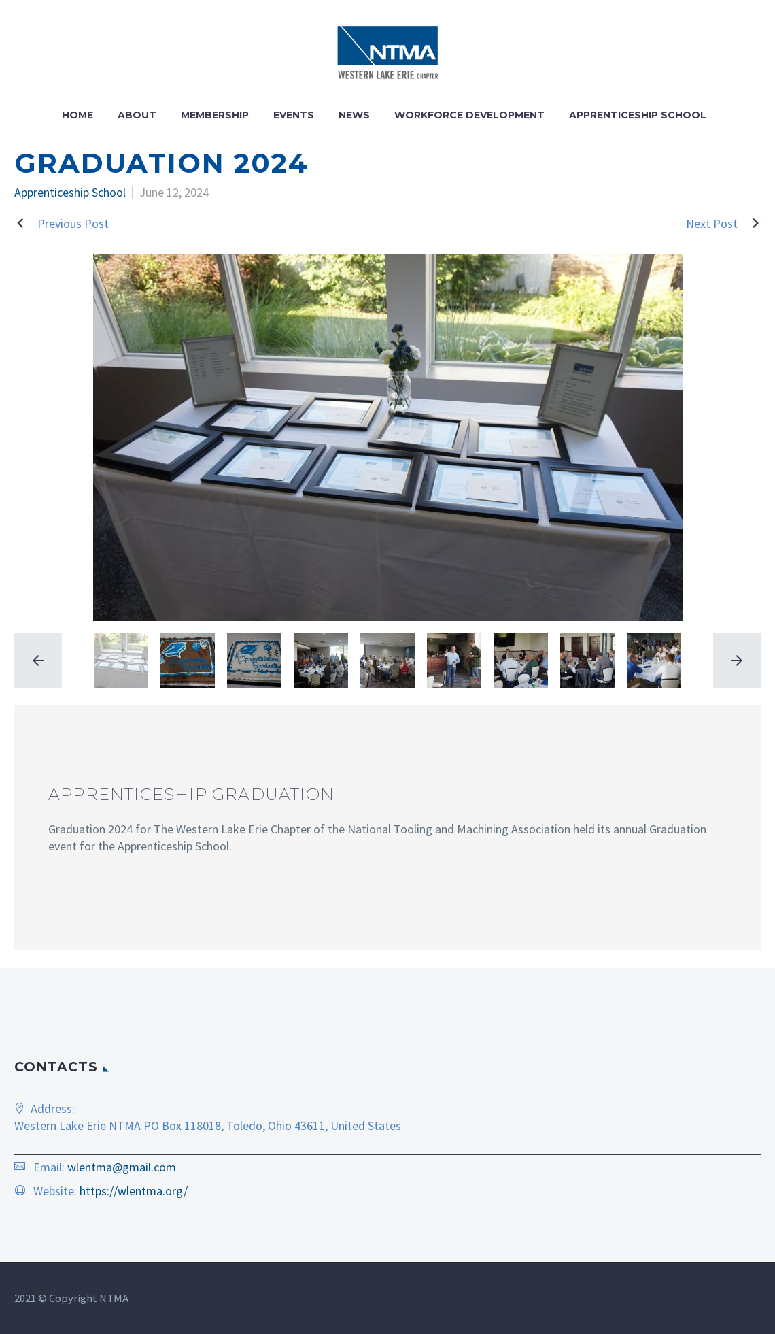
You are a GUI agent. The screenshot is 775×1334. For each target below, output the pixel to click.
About (137, 115)
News (354, 115)
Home (77, 115)
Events (293, 115)
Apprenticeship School (637, 115)
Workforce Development (469, 115)
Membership (215, 115)
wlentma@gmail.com (121, 1167)
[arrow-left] (41, 660)
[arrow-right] (733, 660)
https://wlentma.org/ (134, 1191)
